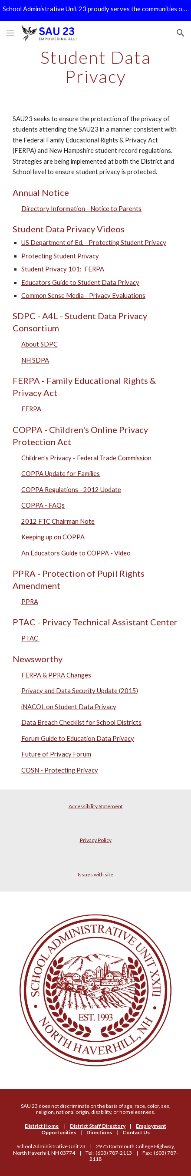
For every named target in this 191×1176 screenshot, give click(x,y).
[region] (95, 10)
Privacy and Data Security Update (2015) (79, 690)
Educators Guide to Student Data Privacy (80, 282)
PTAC (30, 638)
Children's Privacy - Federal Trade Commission (86, 458)
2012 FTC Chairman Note (58, 521)
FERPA (31, 409)
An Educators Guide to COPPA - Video (76, 553)
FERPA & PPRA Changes (56, 675)
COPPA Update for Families (60, 473)
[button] (10, 33)
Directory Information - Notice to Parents (81, 208)
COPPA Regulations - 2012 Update (71, 489)
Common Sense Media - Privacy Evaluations (83, 295)
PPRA (29, 601)
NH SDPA (35, 360)
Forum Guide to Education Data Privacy (77, 738)
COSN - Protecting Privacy (59, 770)
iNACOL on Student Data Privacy (68, 706)
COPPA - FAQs (43, 505)
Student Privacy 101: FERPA (62, 269)
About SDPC (39, 344)
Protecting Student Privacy (60, 256)
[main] (95, 66)
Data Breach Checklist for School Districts (81, 722)
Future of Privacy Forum (56, 754)
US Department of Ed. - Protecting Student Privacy (93, 242)
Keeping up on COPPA (53, 537)
